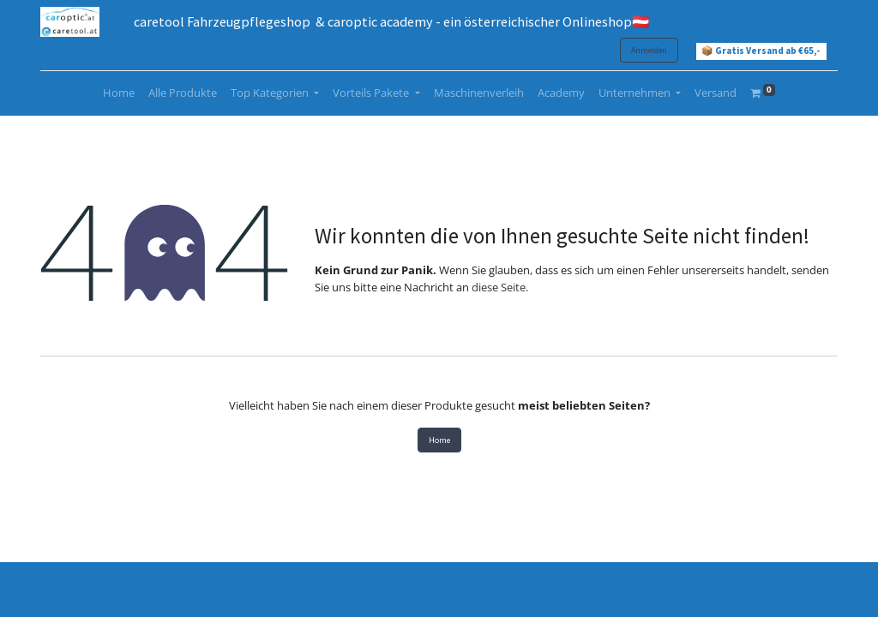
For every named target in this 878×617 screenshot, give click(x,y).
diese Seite (499, 287)
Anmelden (649, 50)
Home (439, 440)
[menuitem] (118, 93)
